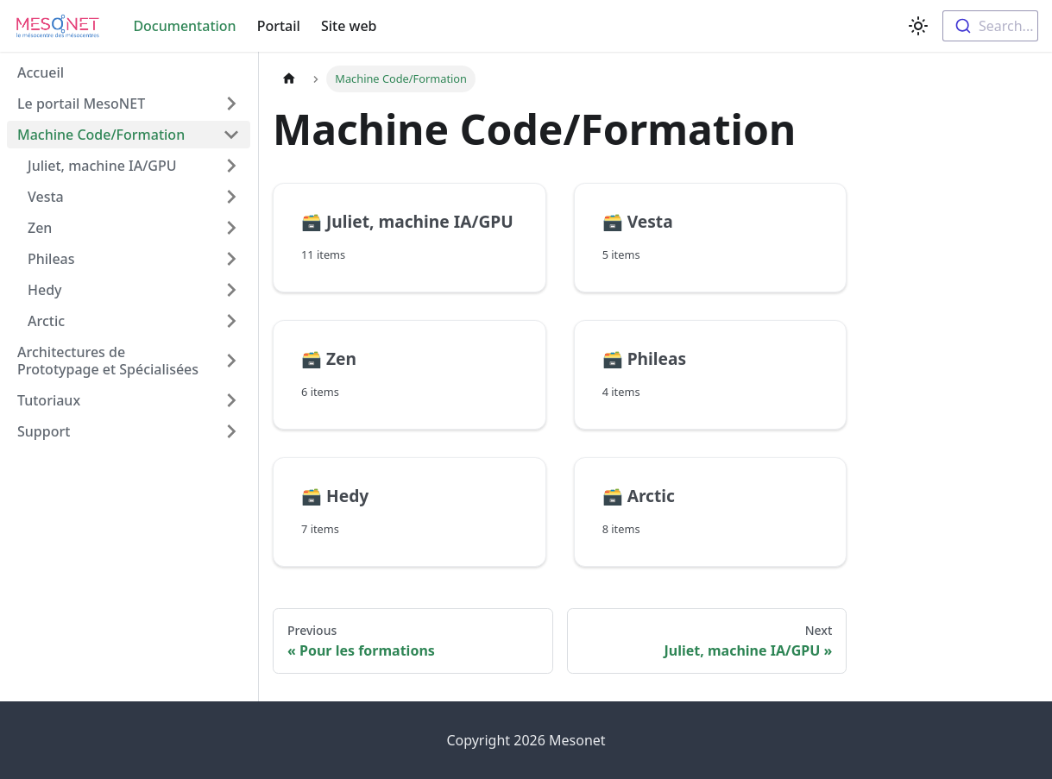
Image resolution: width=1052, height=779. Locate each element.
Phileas (51, 258)
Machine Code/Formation (101, 134)
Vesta (46, 196)
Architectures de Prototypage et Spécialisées (107, 360)
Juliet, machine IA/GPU (102, 165)
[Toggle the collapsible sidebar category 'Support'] (231, 431)
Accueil (40, 72)
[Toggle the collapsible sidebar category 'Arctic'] (231, 321)
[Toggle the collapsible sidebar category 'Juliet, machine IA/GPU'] (231, 165)
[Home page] (289, 79)
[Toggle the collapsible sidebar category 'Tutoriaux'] (231, 400)
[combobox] (990, 25)
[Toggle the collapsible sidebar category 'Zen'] (231, 228)
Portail (278, 25)
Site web (349, 25)
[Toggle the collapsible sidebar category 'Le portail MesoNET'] (231, 103)
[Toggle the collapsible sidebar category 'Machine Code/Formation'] (231, 134)
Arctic (46, 320)
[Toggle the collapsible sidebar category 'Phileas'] (231, 259)
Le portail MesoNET (81, 103)
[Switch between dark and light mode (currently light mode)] (918, 26)
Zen (40, 227)
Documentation (184, 25)
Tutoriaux (48, 400)
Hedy (45, 289)
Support (43, 431)
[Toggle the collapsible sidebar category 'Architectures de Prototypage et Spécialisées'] (231, 360)
